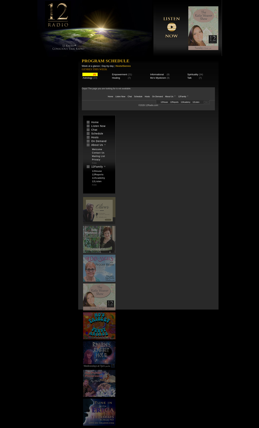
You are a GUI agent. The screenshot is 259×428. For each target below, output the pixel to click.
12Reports (174, 102)
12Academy (185, 102)
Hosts (147, 96)
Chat (130, 96)
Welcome (97, 149)
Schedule (138, 96)
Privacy (96, 159)
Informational (157, 74)
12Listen (196, 102)
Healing (116, 77)
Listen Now (120, 96)
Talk (189, 77)
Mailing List (98, 156)
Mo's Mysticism (158, 77)
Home (110, 96)
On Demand (157, 96)
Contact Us (98, 153)
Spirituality (192, 74)
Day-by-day (107, 66)
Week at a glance (91, 66)
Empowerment (119, 74)
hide (206, 102)
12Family (183, 96)
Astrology (87, 77)
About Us (170, 96)
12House (164, 102)
